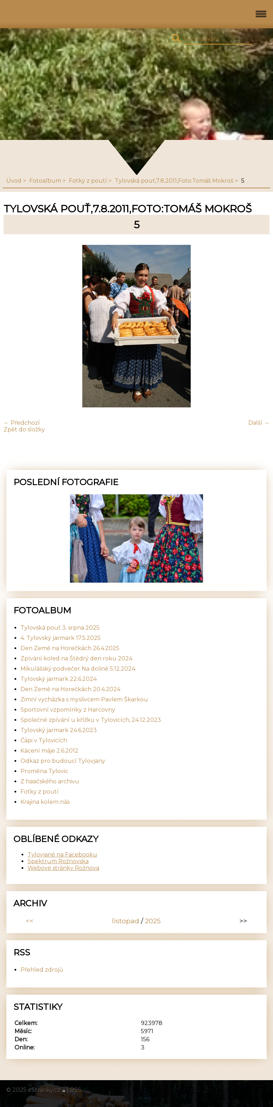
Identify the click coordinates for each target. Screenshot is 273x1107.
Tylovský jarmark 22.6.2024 (58, 679)
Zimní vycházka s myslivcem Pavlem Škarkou (84, 699)
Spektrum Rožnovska (58, 861)
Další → (258, 422)
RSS (75, 1090)
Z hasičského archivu (49, 781)
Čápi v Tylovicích (43, 740)
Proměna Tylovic (44, 771)
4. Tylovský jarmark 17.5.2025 (60, 638)
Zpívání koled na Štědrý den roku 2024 (76, 658)
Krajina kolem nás (45, 802)
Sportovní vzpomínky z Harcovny (67, 709)
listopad (125, 921)
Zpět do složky (24, 429)
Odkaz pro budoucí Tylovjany (62, 761)
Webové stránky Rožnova (63, 868)
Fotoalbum (45, 180)
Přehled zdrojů (41, 969)
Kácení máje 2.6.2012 (49, 750)
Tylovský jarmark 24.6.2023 (58, 730)
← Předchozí (22, 422)
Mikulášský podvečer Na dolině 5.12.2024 (77, 668)
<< (30, 921)
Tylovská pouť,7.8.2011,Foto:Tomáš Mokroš (174, 180)
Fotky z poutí (88, 180)
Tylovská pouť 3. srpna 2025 (60, 627)
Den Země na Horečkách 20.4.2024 (70, 689)
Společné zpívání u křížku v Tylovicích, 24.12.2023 (90, 720)
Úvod (14, 180)
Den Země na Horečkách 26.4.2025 (69, 648)
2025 (153, 921)
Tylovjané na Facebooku (62, 854)
